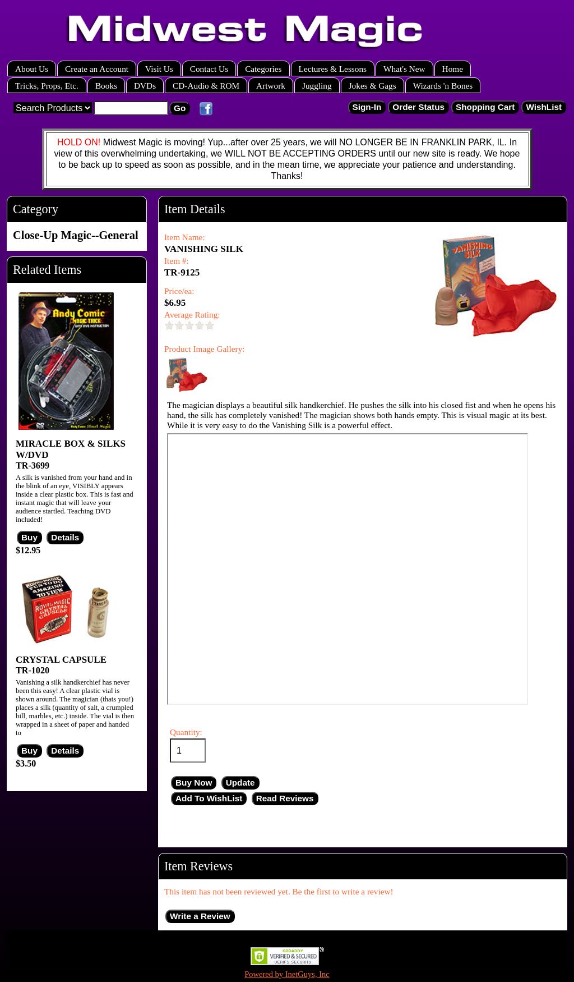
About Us (31, 69)
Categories (263, 69)
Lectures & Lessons (333, 69)
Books (106, 85)
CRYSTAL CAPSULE (61, 659)
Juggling (317, 85)
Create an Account (96, 69)
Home (452, 69)
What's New (404, 69)
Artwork (270, 85)
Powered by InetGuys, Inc (287, 974)
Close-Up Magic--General (75, 235)
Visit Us (159, 69)
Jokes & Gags (372, 85)
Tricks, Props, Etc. (46, 85)
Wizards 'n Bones (443, 85)
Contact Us (209, 69)
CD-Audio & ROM (206, 85)
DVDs (145, 85)
